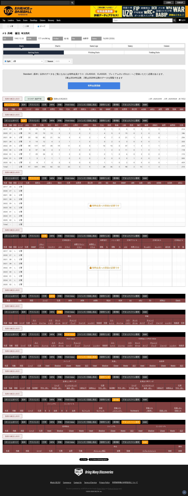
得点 (61, 109)
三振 (124, 125)
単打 (56, 125)
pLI (130, 300)
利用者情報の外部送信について (125, 482)
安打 (49, 125)
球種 (59, 104)
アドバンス (34, 104)
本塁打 (52, 109)
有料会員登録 (94, 86)
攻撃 (167, 109)
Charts (57, 46)
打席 (44, 109)
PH (150, 300)
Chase (68, 365)
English (183, 20)
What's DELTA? (55, 482)
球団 (20, 109)
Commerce (67, 482)
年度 (6, 109)
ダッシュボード (11, 104)
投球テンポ (104, 104)
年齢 (13, 109)
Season (50, 61)
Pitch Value (69, 104)
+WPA (95, 300)
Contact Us (78, 482)
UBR (132, 183)
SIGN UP (180, 2)
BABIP (108, 109)
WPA (52, 104)
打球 (44, 104)
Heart (47, 365)
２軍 (27, 26)
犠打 (139, 125)
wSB (140, 183)
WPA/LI (162, 300)
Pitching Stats (94, 52)
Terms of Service (90, 482)
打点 (68, 109)
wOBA (143, 109)
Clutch (178, 300)
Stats (21, 46)
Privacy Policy (104, 482)
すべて (42, 26)
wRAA (159, 183)
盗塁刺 (172, 125)
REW (120, 300)
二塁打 (65, 125)
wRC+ (152, 109)
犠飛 (146, 125)
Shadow (58, 365)
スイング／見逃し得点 (87, 104)
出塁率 (124, 109)
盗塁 (75, 109)
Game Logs (94, 46)
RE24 (108, 300)
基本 (24, 104)
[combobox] (142, 20)
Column (42, 20)
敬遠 (116, 125)
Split (9, 61)
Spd (114, 183)
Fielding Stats (154, 52)
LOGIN (168, 2)
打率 (116, 109)
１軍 (11, 26)
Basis (58, 20)
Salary (130, 46)
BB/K (60, 183)
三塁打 (75, 125)
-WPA (82, 300)
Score (25, 20)
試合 (37, 109)
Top (4, 20)
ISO (101, 109)
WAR (145, 104)
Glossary (51, 20)
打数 (42, 125)
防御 (174, 109)
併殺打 (155, 125)
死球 (131, 125)
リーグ (28, 109)
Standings (33, 20)
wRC (149, 183)
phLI (140, 300)
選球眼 (116, 104)
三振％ (93, 109)
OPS (99, 183)
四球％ (83, 109)
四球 (109, 125)
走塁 (160, 109)
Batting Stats (33, 52)
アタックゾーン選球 (131, 104)
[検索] (33, 3)
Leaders (11, 20)
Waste (78, 365)
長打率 (134, 109)
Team (18, 20)
